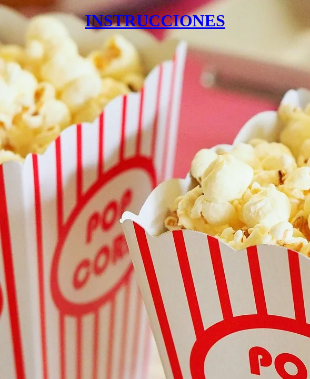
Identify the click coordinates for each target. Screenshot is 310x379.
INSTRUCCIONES (155, 20)
